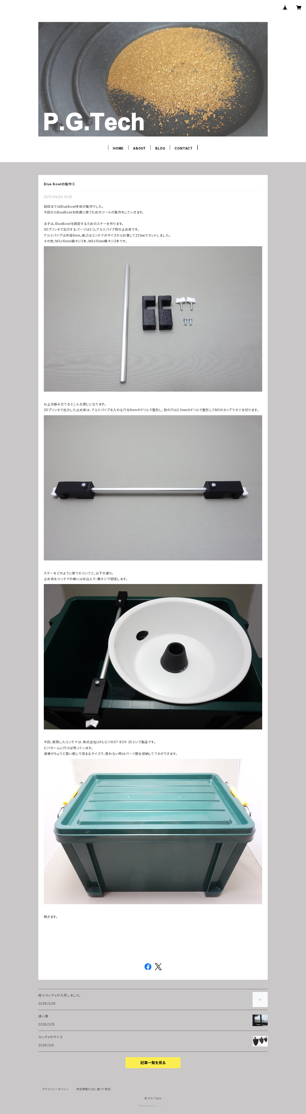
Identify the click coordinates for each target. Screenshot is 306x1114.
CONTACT (184, 148)
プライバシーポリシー (55, 1089)
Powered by (153, 1105)
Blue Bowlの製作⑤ (59, 184)
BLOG (160, 148)
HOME (118, 148)
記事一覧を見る (153, 1062)
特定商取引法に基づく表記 (93, 1089)
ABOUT (139, 148)
